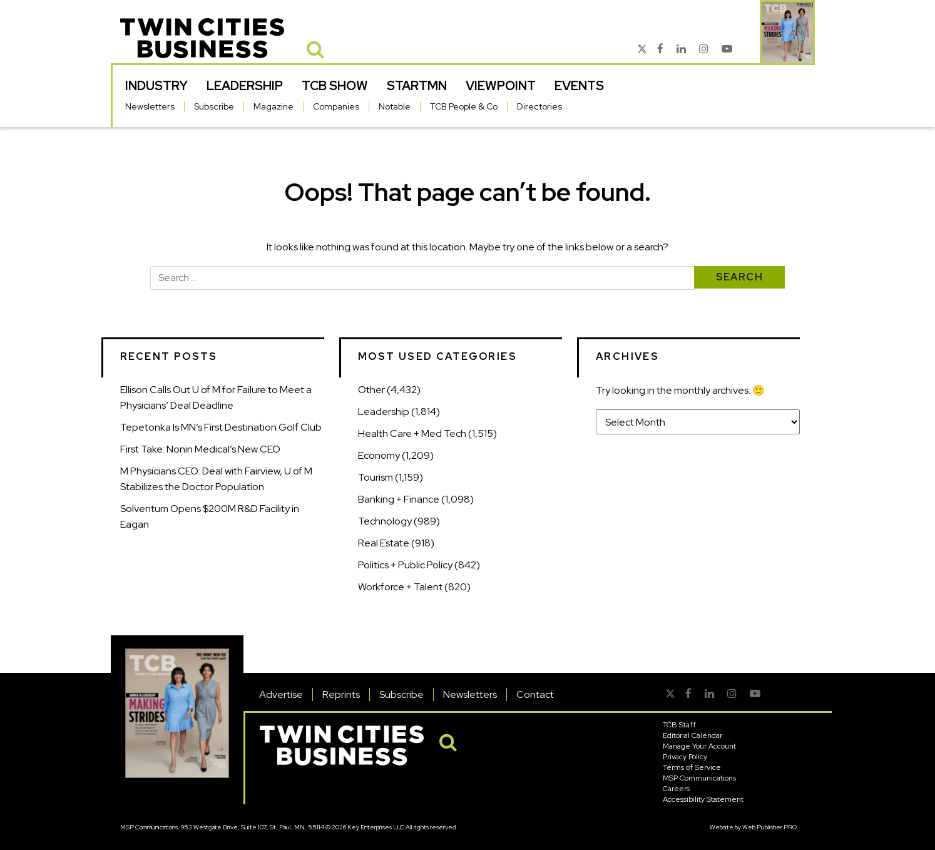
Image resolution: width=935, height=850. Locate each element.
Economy (379, 455)
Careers (676, 789)
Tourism (375, 477)
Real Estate (383, 543)
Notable (395, 106)
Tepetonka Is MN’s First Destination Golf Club (221, 427)
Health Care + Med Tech (412, 433)
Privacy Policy (685, 757)
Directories (539, 106)
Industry (156, 86)
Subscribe (214, 106)
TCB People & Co (464, 106)
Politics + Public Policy (405, 564)
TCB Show (335, 86)
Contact (535, 694)
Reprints (341, 694)
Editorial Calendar (692, 735)
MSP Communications (699, 778)
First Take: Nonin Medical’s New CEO (200, 449)
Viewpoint (501, 86)
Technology (385, 521)
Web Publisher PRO (769, 827)
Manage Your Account (699, 746)
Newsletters (150, 106)
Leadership (245, 86)
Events (579, 86)
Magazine (273, 106)
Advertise (281, 694)
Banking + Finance (398, 499)
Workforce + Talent (400, 586)
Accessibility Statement (703, 799)
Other (371, 389)
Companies (336, 106)
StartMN (417, 86)
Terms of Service (692, 767)
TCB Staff (679, 725)
